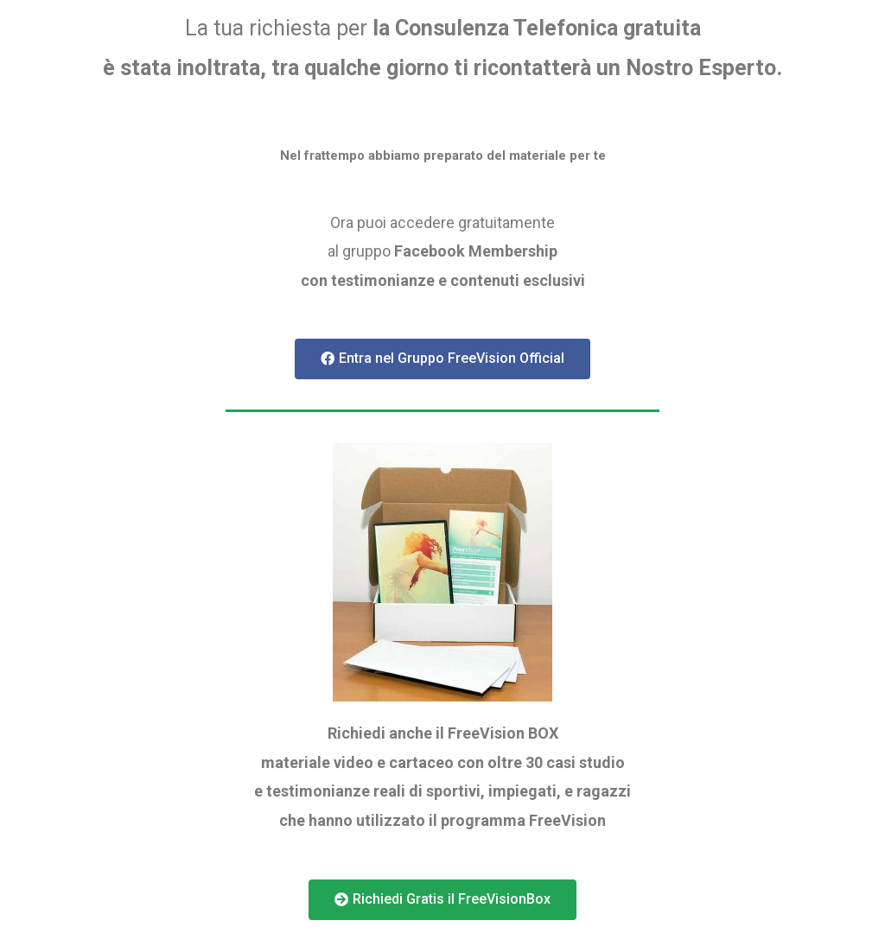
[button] (442, 359)
